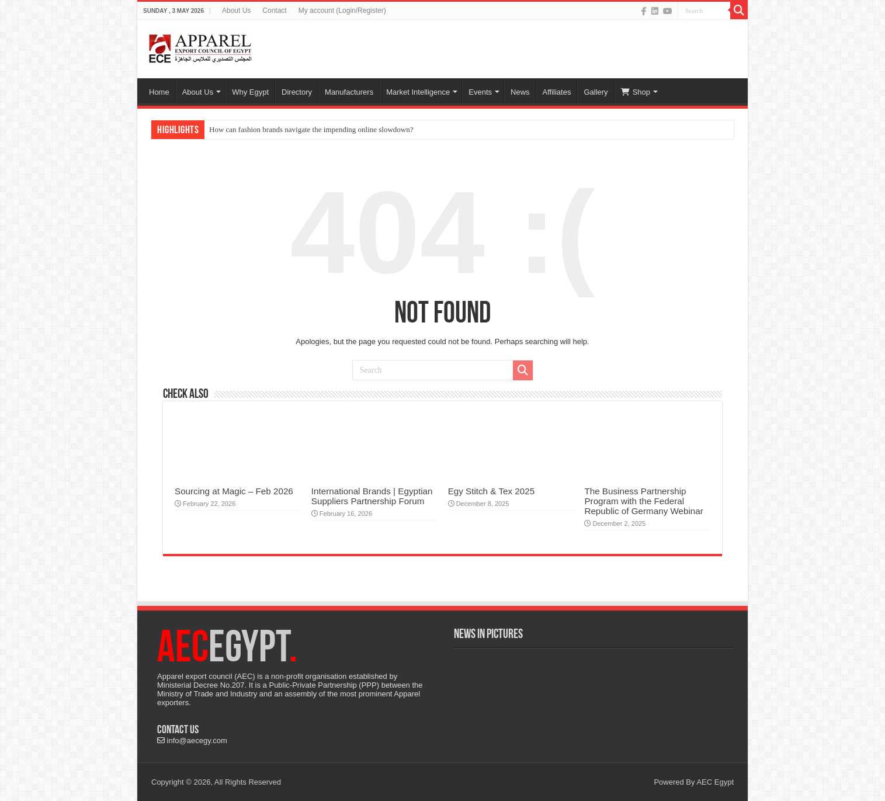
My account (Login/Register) (342, 10)
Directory (297, 92)
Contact (274, 10)
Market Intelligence (418, 92)
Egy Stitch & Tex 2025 (491, 491)
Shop (635, 92)
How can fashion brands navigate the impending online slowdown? (311, 129)
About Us (236, 10)
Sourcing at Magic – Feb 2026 (234, 491)
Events (480, 92)
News (520, 92)
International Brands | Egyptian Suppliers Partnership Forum (372, 496)
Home (159, 92)
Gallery (596, 92)
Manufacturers (349, 92)
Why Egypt (250, 92)
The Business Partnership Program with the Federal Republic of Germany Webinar (643, 501)
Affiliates (557, 92)
